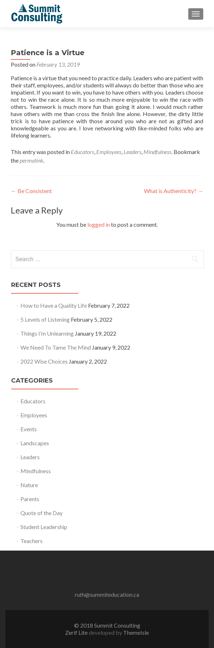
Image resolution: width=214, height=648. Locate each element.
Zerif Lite (77, 632)
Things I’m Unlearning (47, 333)
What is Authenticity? (173, 190)
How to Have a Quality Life (53, 305)
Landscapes (34, 443)
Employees (108, 151)
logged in (98, 224)
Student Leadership (43, 526)
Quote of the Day (41, 512)
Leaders (132, 151)
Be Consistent (31, 190)
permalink (31, 160)
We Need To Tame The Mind (55, 347)
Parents (29, 498)
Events (28, 429)
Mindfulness (157, 151)
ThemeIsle (136, 632)
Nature (29, 484)
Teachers (31, 540)
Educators (82, 151)
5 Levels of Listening (45, 319)
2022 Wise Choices (44, 361)
